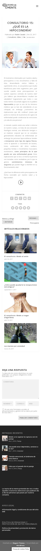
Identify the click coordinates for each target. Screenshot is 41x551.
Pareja (19, 441)
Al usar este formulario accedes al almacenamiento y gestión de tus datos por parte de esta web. (19, 411)
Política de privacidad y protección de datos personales (19, 529)
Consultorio (12, 37)
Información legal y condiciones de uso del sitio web (20, 510)
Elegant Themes (19, 543)
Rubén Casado (20, 34)
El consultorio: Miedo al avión (16, 256)
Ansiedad (20, 451)
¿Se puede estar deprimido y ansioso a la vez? (23, 448)
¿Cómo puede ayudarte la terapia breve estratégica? (20, 286)
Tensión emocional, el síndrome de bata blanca (22, 457)
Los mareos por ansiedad (14, 346)
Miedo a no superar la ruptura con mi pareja (23, 438)
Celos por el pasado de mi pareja (21, 466)
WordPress (20, 545)
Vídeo (19, 37)
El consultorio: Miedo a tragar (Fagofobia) (16, 316)
